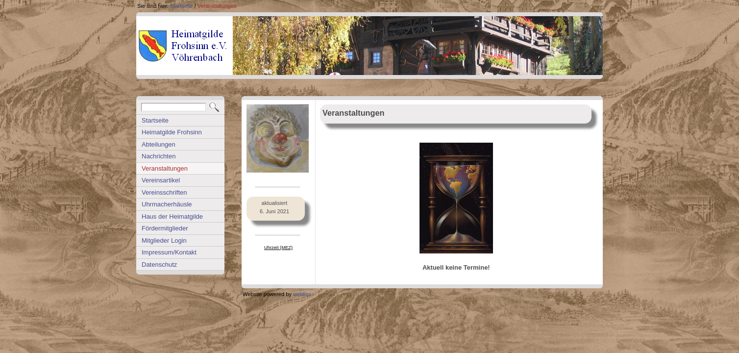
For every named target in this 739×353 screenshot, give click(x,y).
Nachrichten (158, 156)
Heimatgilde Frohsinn (172, 132)
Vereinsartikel (161, 180)
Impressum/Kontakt (169, 252)
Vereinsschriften (164, 192)
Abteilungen (158, 144)
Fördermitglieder (165, 228)
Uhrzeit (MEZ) (278, 247)
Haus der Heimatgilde (172, 216)
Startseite (181, 6)
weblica (302, 294)
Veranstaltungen (217, 6)
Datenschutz (159, 264)
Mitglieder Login (164, 240)
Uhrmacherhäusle (167, 204)
